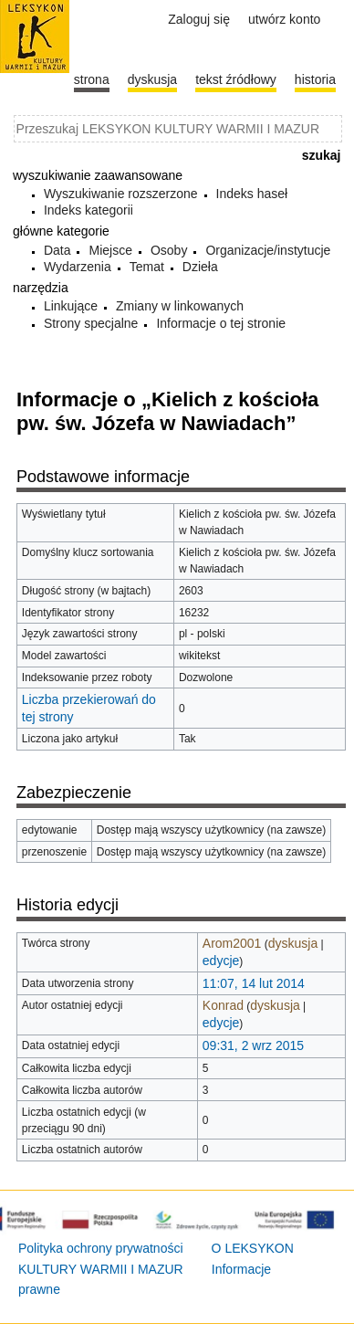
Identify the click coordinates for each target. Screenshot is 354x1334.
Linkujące (71, 306)
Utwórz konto (284, 19)
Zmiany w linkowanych (180, 306)
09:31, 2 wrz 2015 (253, 1045)
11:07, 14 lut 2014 (254, 983)
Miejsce (109, 250)
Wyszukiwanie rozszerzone (121, 193)
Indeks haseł (252, 193)
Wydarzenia (77, 266)
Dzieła (200, 266)
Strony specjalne (91, 323)
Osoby (169, 250)
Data (57, 250)
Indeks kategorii (88, 210)
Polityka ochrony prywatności (100, 1248)
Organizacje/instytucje (267, 250)
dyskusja (293, 943)
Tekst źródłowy (235, 79)
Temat (147, 266)
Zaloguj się (199, 19)
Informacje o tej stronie (221, 323)
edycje (221, 960)
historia (315, 79)
